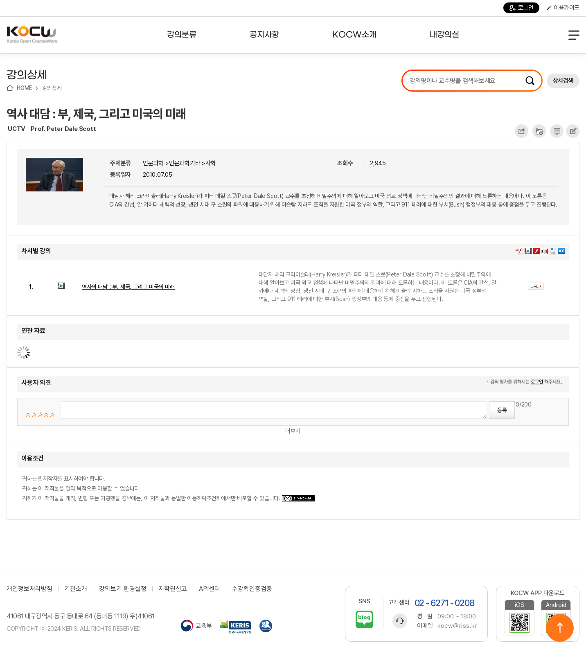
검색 (529, 80)
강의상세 (51, 88)
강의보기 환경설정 (122, 589)
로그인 (521, 7)
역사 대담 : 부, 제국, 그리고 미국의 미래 (96, 113)
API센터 (209, 589)
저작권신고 (172, 589)
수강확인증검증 (252, 589)
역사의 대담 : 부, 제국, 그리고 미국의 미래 (128, 286)
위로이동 (560, 628)
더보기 (293, 431)
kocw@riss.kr (457, 625)
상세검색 (563, 80)
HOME (24, 88)
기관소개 (75, 589)
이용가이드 (563, 7)
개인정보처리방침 (29, 589)
